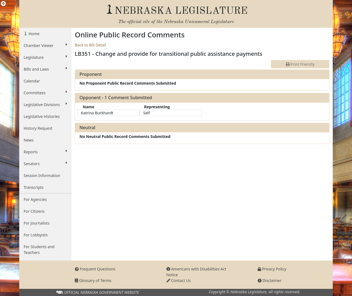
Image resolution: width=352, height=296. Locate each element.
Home (33, 33)
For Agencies (35, 199)
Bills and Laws (45, 69)
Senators (45, 163)
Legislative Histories (42, 116)
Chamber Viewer (45, 45)
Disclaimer (270, 280)
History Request (38, 128)
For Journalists (37, 223)
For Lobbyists (36, 234)
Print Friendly (300, 64)
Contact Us (178, 280)
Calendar (32, 81)
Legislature (45, 57)
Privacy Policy (272, 269)
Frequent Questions (95, 269)
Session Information (42, 175)
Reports (45, 151)
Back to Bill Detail (90, 45)
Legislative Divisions (45, 104)
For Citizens (34, 211)
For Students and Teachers (39, 249)
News (29, 140)
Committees (45, 92)
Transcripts (33, 187)
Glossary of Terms (93, 280)
